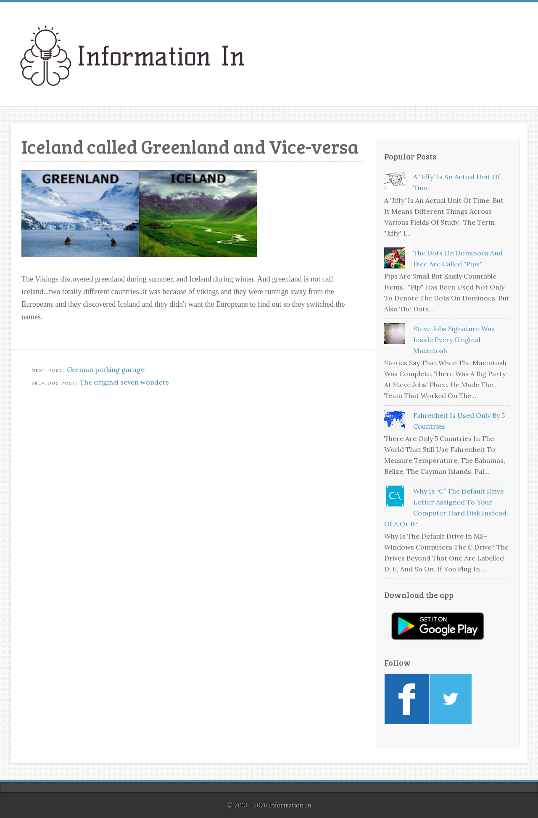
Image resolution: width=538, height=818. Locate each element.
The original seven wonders (124, 382)
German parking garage (106, 369)
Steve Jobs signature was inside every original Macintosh (454, 339)
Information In (290, 805)
